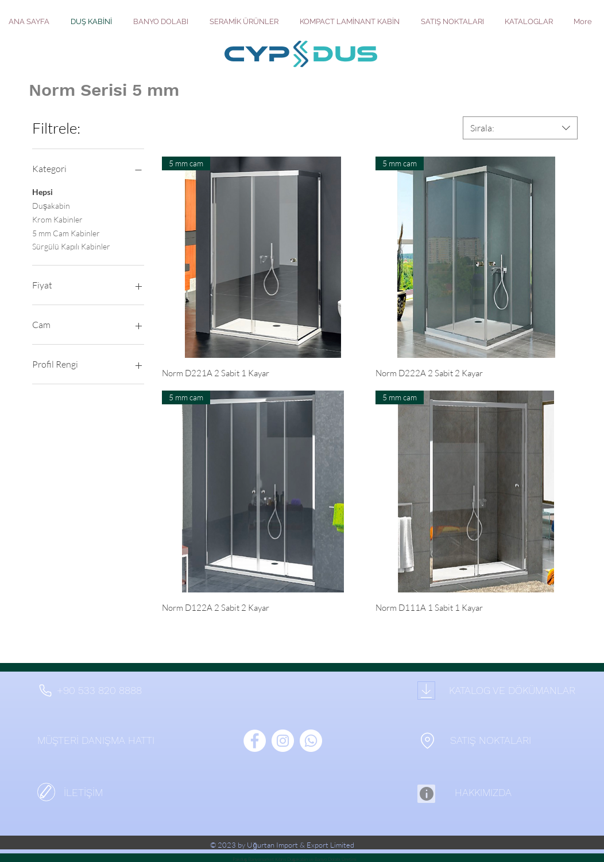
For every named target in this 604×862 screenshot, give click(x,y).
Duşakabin (51, 204)
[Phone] (45, 690)
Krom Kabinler (57, 218)
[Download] (426, 690)
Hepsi (42, 191)
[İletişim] (46, 792)
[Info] (426, 794)
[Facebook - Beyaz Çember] (254, 741)
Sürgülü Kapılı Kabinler (71, 245)
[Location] (427, 741)
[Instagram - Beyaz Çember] (283, 741)
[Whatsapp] (311, 741)
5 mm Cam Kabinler (66, 232)
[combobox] (520, 127)
